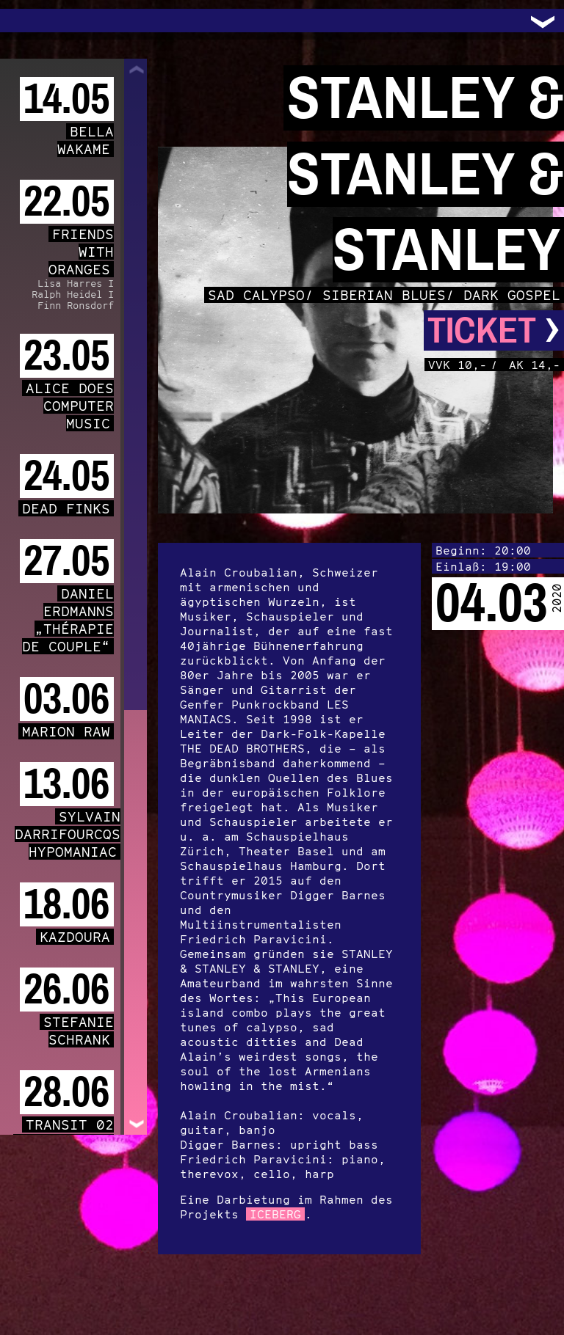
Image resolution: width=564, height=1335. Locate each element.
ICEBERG (275, 1214)
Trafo (29, 20)
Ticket (493, 330)
